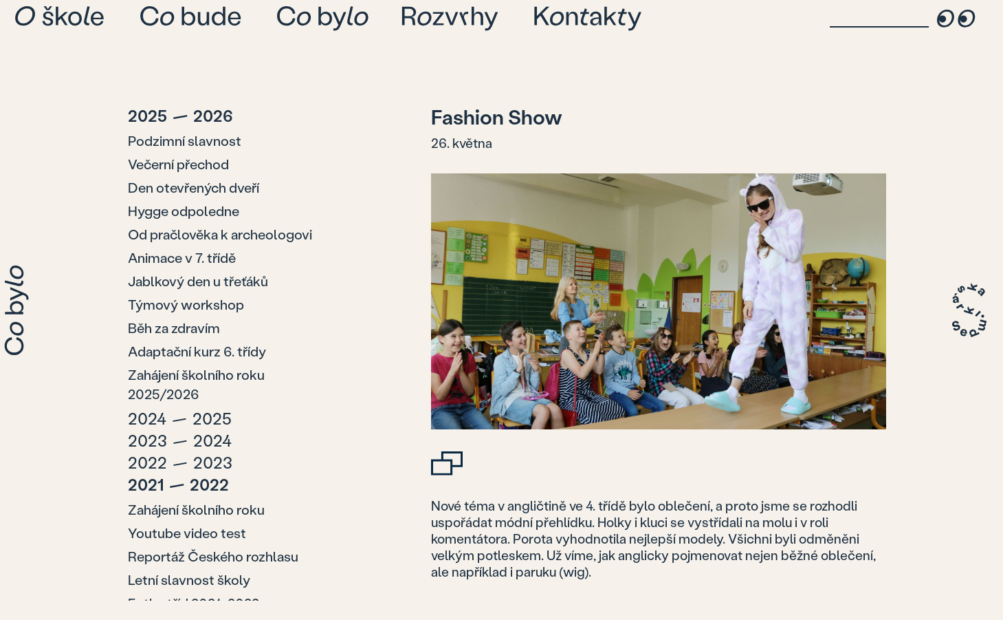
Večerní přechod (178, 164)
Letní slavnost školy (189, 579)
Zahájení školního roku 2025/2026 (196, 384)
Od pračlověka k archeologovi (220, 234)
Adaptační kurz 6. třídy (197, 351)
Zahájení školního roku (196, 509)
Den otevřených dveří (193, 187)
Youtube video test (187, 533)
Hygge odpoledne (183, 211)
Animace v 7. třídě (182, 257)
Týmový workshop (186, 304)
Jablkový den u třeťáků (198, 281)
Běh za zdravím (174, 327)
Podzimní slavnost (184, 140)
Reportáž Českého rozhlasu (213, 556)
